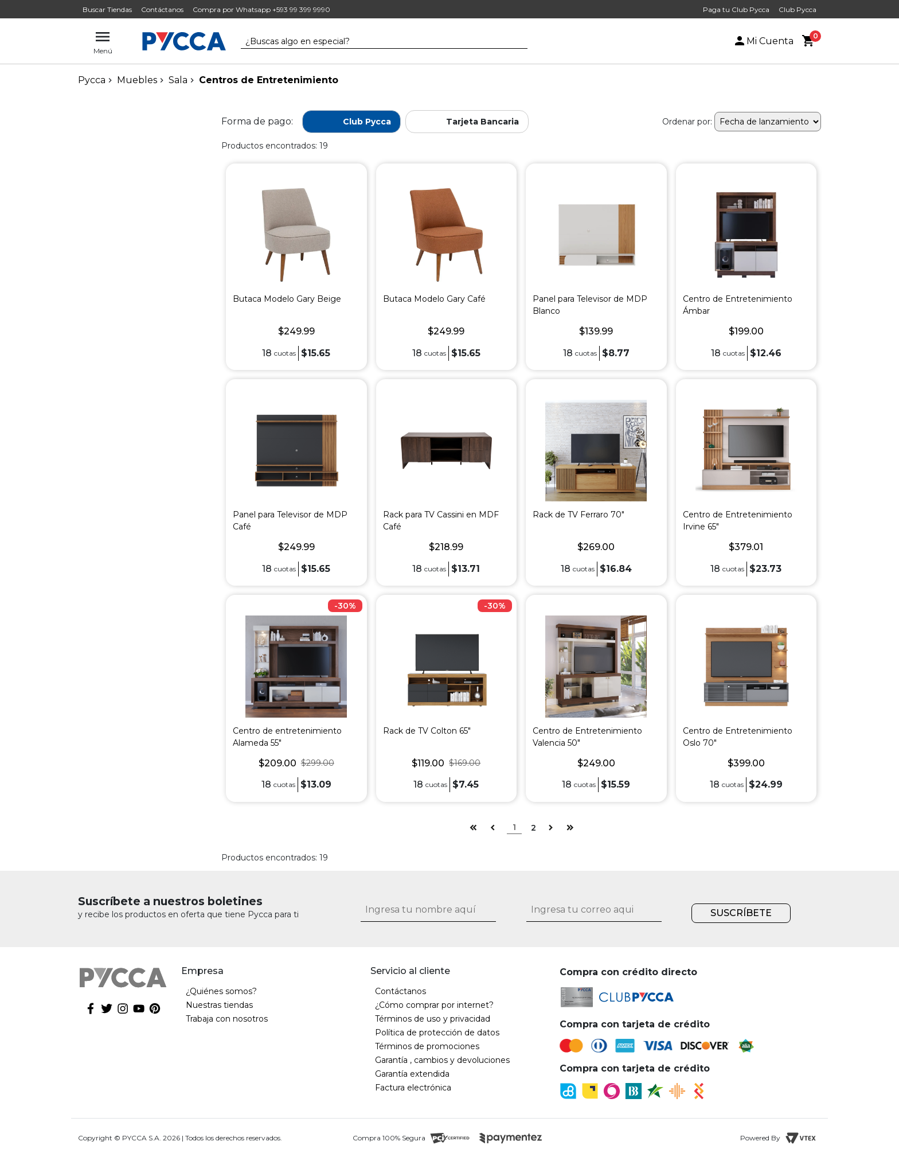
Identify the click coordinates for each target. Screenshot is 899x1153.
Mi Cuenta (763, 41)
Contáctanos (162, 9)
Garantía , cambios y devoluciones (442, 1060)
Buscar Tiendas (107, 9)
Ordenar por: (687, 121)
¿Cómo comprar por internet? (434, 1005)
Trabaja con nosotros (227, 1019)
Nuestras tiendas (219, 1005)
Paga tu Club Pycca (736, 9)
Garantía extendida (412, 1074)
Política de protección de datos (437, 1032)
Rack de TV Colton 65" (427, 731)
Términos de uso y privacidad (432, 1019)
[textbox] (375, 42)
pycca (91, 80)
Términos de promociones (427, 1046)
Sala (178, 80)
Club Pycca (797, 9)
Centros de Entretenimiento (268, 80)
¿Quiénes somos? (221, 991)
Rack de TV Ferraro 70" (578, 514)
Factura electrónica (413, 1087)
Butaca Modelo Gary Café (434, 299)
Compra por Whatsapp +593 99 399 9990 (261, 9)
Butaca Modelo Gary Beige (287, 299)
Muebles (137, 80)
